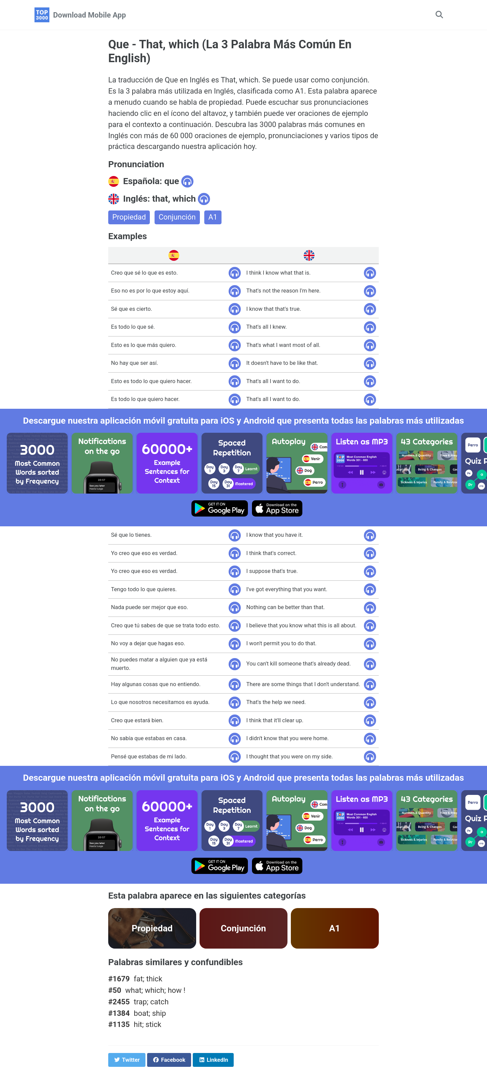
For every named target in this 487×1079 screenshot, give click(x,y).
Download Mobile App (89, 15)
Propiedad (129, 218)
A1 (213, 218)
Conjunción (177, 218)
